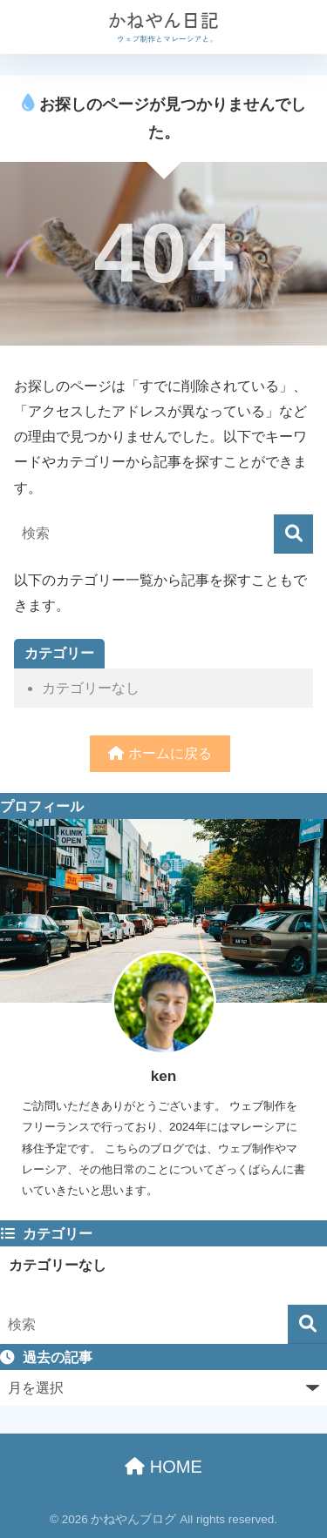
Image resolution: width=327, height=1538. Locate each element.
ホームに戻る (159, 753)
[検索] (293, 534)
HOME (163, 1466)
